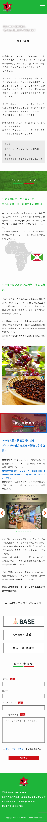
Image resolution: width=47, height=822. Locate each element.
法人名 (5, 690)
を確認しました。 (24, 748)
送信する (23, 758)
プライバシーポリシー (16, 748)
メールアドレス (9, 702)
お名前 (5, 678)
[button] (16, 531)
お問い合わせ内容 (10, 714)
